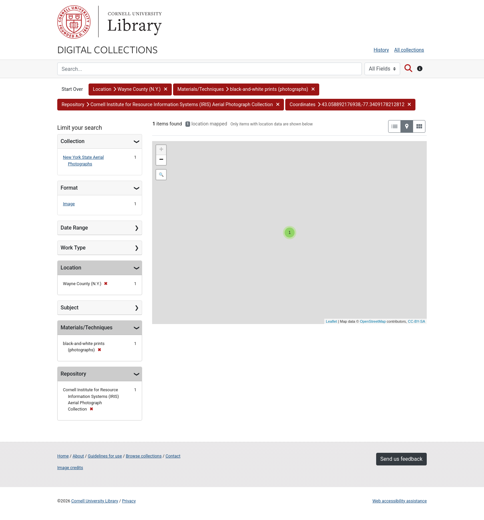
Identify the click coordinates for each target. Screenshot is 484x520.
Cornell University (74, 22)
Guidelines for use (105, 455)
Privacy (128, 500)
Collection (73, 141)
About (78, 455)
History (381, 50)
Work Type (73, 248)
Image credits (70, 467)
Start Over (72, 89)
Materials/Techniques (87, 327)
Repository (73, 374)
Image (69, 203)
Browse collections (144, 455)
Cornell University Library (94, 500)
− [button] (161, 160)
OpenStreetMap (373, 321)
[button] (130, 89)
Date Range (74, 228)
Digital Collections (107, 49)
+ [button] (161, 150)
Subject (70, 307)
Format (69, 188)
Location (71, 267)
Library (133, 22)
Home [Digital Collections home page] (63, 455)
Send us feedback (401, 459)
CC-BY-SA (416, 321)
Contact (172, 455)
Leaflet (331, 321)
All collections (409, 50)
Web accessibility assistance (399, 500)
